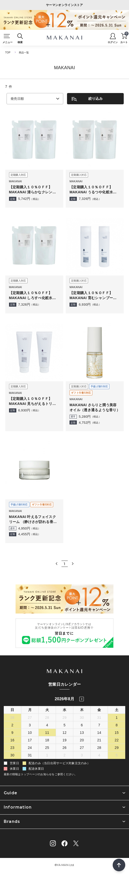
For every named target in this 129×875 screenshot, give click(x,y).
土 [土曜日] (116, 710)
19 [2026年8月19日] (64, 740)
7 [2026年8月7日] (99, 725)
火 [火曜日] (47, 710)
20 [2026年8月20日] (82, 740)
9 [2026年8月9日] (12, 732)
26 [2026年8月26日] (64, 747)
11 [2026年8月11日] (47, 732)
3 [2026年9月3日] (82, 755)
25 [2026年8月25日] (47, 747)
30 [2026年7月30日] (82, 717)
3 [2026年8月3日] (30, 725)
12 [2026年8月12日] (64, 732)
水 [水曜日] (64, 710)
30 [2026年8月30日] (12, 755)
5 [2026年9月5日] (117, 755)
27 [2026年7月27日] (30, 717)
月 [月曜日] (30, 710)
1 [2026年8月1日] (117, 717)
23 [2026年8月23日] (12, 747)
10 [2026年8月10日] (30, 732)
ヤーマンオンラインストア (64, 5)
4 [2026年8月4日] (47, 725)
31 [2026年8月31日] (30, 755)
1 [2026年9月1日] (47, 755)
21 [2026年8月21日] (99, 740)
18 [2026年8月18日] (47, 740)
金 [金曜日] (99, 710)
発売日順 (17, 99)
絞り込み (95, 99)
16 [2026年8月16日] (12, 740)
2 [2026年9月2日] (64, 755)
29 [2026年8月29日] (117, 747)
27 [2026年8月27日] (82, 747)
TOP (8, 52)
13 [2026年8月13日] (82, 732)
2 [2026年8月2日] (12, 725)
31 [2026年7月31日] (99, 717)
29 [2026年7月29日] (64, 717)
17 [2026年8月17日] (30, 740)
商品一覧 (24, 52)
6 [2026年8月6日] (82, 725)
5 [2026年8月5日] (64, 725)
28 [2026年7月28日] (47, 717)
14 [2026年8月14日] (99, 732)
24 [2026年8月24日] (30, 747)
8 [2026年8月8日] (117, 725)
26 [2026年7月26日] (12, 717)
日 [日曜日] (12, 710)
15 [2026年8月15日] (117, 732)
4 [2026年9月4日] (99, 755)
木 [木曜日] (82, 710)
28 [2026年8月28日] (99, 747)
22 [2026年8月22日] (117, 740)
